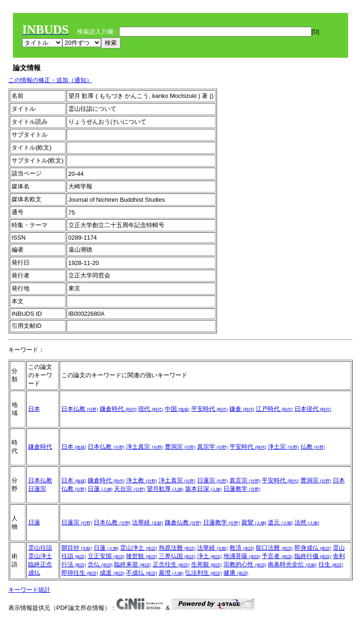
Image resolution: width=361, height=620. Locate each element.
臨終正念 (40, 564)
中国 (177, 408)
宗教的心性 (244, 564)
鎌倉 (241, 408)
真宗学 (212, 446)
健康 (235, 572)
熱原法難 (177, 547)
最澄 (171, 572)
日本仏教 (79, 408)
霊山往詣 (40, 547)
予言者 (277, 556)
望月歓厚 (165, 488)
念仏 (100, 564)
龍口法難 (274, 547)
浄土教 (141, 480)
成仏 (34, 572)
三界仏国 (177, 556)
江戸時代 (274, 408)
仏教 (313, 446)
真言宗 (244, 480)
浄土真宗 (144, 446)
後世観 (141, 556)
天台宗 (129, 488)
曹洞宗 (180, 446)
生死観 (206, 564)
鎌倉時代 (118, 408)
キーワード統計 (29, 589)
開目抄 (76, 547)
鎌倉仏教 (183, 522)
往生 (331, 564)
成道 (112, 572)
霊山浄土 (40, 556)
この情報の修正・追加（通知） (50, 80)
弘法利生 (203, 572)
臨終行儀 (313, 556)
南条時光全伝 (292, 564)
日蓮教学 (241, 488)
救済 (241, 547)
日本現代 (313, 408)
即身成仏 (313, 547)
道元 (280, 522)
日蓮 (100, 488)
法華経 (147, 522)
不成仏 (141, 572)
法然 (307, 522)
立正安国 (106, 556)
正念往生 (171, 564)
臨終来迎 (132, 564)
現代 (150, 408)
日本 (34, 408)
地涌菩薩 (241, 556)
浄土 (209, 556)
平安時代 (209, 408)
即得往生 (79, 572)
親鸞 (253, 522)
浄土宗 (283, 446)
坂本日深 (203, 488)
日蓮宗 (37, 488)
